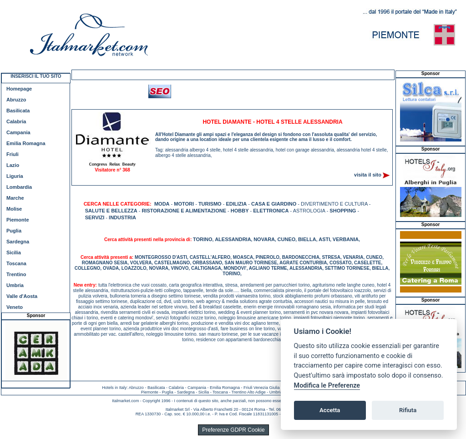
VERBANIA (346, 239)
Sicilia (13, 252)
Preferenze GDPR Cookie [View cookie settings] (233, 430)
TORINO (203, 239)
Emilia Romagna (26, 143)
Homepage (19, 88)
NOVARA (264, 239)
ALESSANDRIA (233, 239)
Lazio (12, 165)
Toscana (16, 263)
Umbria (15, 285)
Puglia (13, 230)
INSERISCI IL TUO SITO (35, 76)
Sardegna (17, 241)
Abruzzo (16, 99)
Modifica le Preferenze (327, 385)
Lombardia (19, 187)
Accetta (329, 410)
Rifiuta (407, 410)
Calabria (16, 121)
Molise (14, 209)
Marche (15, 198)
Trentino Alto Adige (248, 392)
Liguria (14, 176)
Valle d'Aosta (21, 296)
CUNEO (287, 239)
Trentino (16, 274)
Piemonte (17, 219)
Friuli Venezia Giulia (261, 387)
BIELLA (307, 239)
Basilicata (18, 110)
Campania (18, 132)
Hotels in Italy (114, 387)
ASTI (324, 239)
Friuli (12, 154)
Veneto (14, 307)
